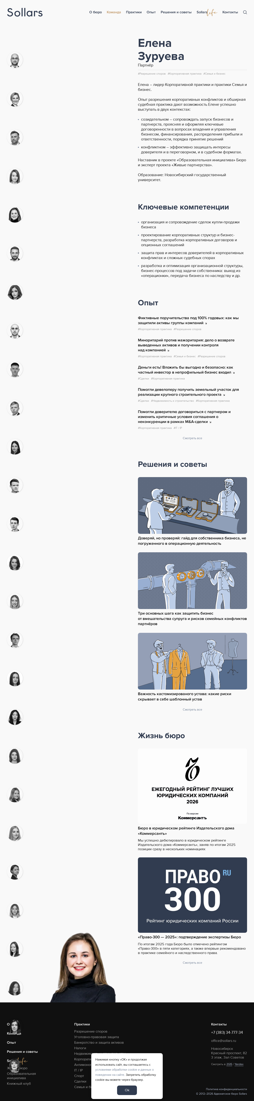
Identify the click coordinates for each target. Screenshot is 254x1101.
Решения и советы (176, 12)
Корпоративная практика (185, 73)
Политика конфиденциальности (226, 1089)
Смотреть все (192, 438)
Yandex (239, 1064)
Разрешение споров (153, 73)
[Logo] (25, 12)
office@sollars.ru (223, 1041)
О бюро (95, 12)
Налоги (80, 1048)
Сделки (80, 1081)
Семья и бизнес (215, 73)
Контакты (230, 12)
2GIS (229, 1064)
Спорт (79, 1076)
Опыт (151, 12)
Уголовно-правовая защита (96, 1037)
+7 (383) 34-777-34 (227, 1032)
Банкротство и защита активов (99, 1042)
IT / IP (78, 1070)
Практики (134, 12)
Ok (127, 1090)
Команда (114, 12)
